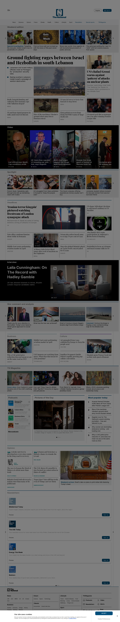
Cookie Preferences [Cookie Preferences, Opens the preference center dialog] (104, 619)
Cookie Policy (72, 618)
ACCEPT (104, 613)
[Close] (117, 616)
